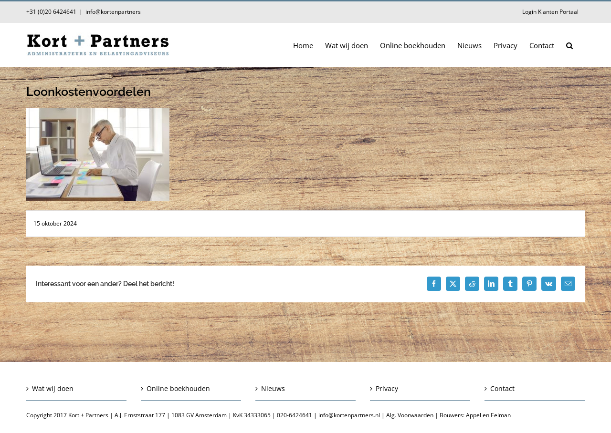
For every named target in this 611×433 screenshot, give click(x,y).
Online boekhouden (178, 388)
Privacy (387, 388)
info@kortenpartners (113, 12)
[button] (569, 45)
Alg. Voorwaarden (409, 415)
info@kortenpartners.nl (349, 415)
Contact (502, 388)
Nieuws (273, 388)
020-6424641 (294, 415)
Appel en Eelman (488, 415)
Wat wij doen (53, 388)
